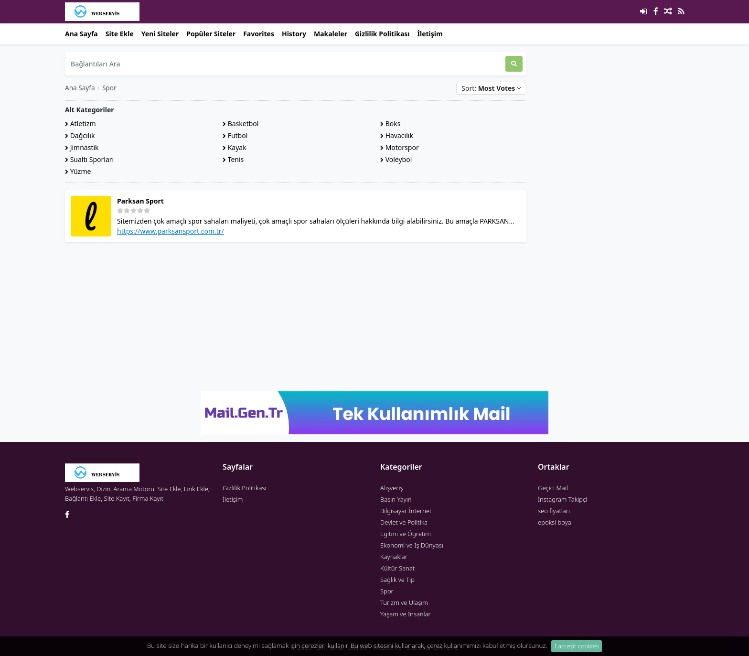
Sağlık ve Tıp (397, 579)
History (294, 33)
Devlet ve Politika (404, 522)
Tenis (233, 159)
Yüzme (78, 171)
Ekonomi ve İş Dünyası (411, 545)
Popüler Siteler (210, 33)
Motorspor (399, 147)
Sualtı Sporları (89, 159)
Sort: (491, 88)
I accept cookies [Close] (577, 649)
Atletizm (80, 123)
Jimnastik (82, 147)
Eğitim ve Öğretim (405, 533)
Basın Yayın (396, 499)
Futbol (235, 135)
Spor (109, 87)
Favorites (258, 33)
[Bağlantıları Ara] (285, 64)
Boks (390, 123)
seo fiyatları (554, 510)
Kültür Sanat (397, 568)
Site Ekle (120, 33)
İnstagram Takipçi (562, 499)
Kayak (234, 147)
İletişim (430, 33)
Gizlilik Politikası (382, 33)
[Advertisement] (295, 317)
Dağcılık (80, 135)
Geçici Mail (553, 488)
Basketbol (240, 123)
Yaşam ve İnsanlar (405, 614)
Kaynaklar (393, 556)
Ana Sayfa (81, 33)
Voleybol (396, 159)
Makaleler (330, 33)
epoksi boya (554, 522)
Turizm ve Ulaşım (404, 602)
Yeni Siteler (160, 33)
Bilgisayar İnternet (405, 510)
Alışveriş (391, 488)
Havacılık (396, 135)
